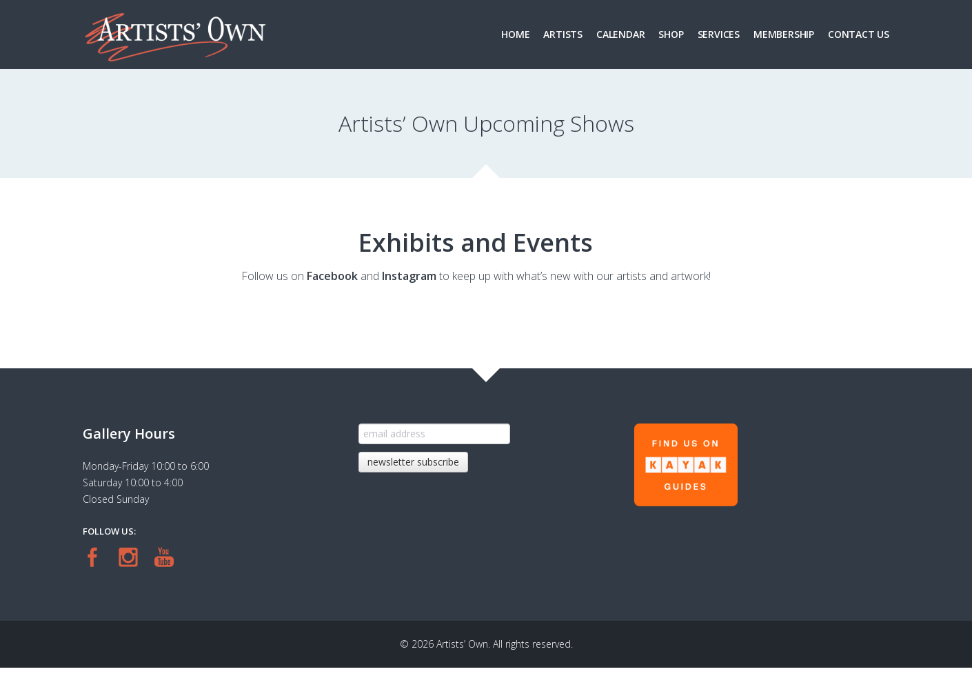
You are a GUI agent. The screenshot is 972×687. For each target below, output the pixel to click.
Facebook (332, 275)
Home (515, 34)
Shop (670, 34)
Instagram (409, 275)
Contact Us (858, 34)
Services (719, 34)
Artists (563, 34)
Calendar (620, 34)
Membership (783, 34)
